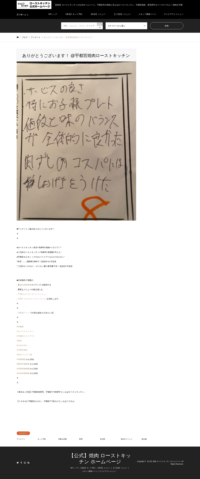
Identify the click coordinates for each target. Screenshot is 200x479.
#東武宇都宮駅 (23, 364)
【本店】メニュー (103, 468)
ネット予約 (42, 439)
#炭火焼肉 (23, 285)
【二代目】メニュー (119, 468)
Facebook (21, 463)
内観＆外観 (62, 439)
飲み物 (144, 439)
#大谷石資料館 (23, 373)
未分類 (102, 439)
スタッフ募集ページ (89, 471)
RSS (28, 463)
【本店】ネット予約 (87, 468)
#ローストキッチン (25, 331)
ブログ (25, 37)
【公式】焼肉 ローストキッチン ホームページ (163, 461)
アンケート (21, 439)
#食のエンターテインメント (31, 294)
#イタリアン (22, 345)
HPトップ (74, 468)
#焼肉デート (24, 313)
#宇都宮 (20, 327)
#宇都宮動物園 (23, 369)
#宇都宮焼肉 (22, 350)
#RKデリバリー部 (24, 355)
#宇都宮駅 (21, 359)
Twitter (18, 463)
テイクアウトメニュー (107, 471)
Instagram (25, 463)
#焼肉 (19, 341)
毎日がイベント (126, 439)
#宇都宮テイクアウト (26, 336)
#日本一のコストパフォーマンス (32, 299)
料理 (80, 439)
